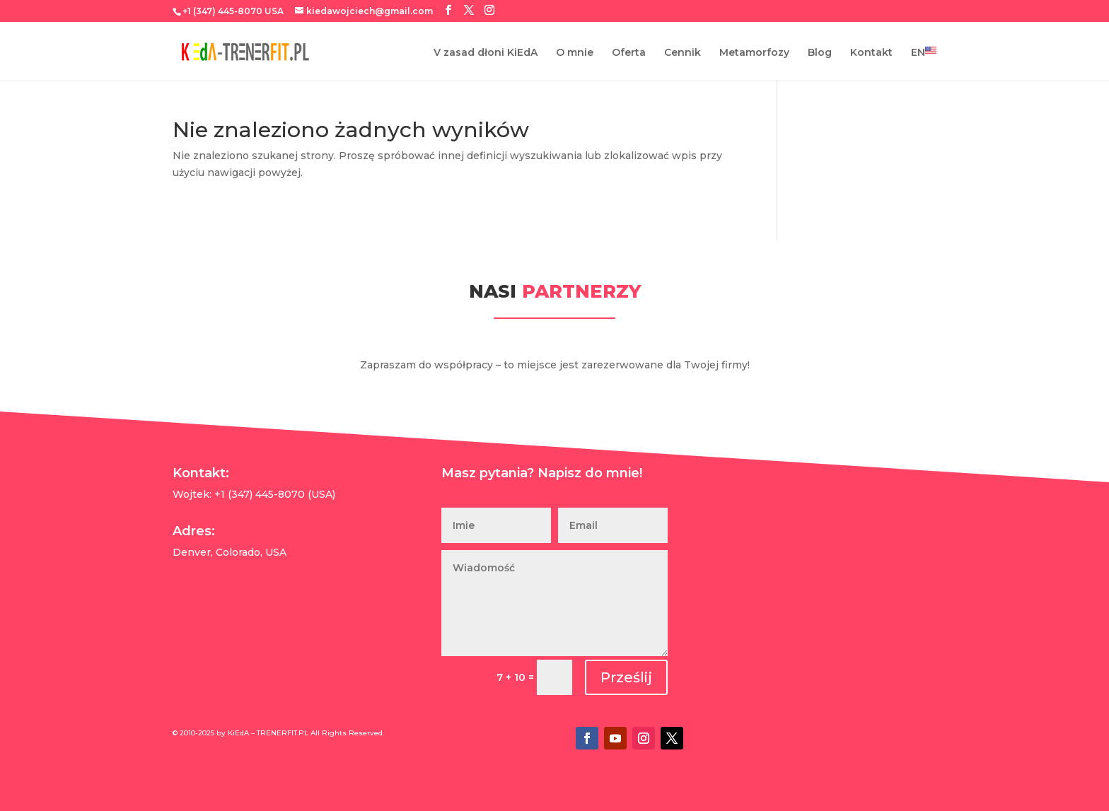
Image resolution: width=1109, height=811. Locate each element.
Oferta (629, 53)
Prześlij (626, 677)
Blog (820, 53)
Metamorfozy (754, 53)
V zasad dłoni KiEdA (486, 53)
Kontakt (871, 53)
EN (923, 52)
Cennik (682, 53)
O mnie (574, 53)
